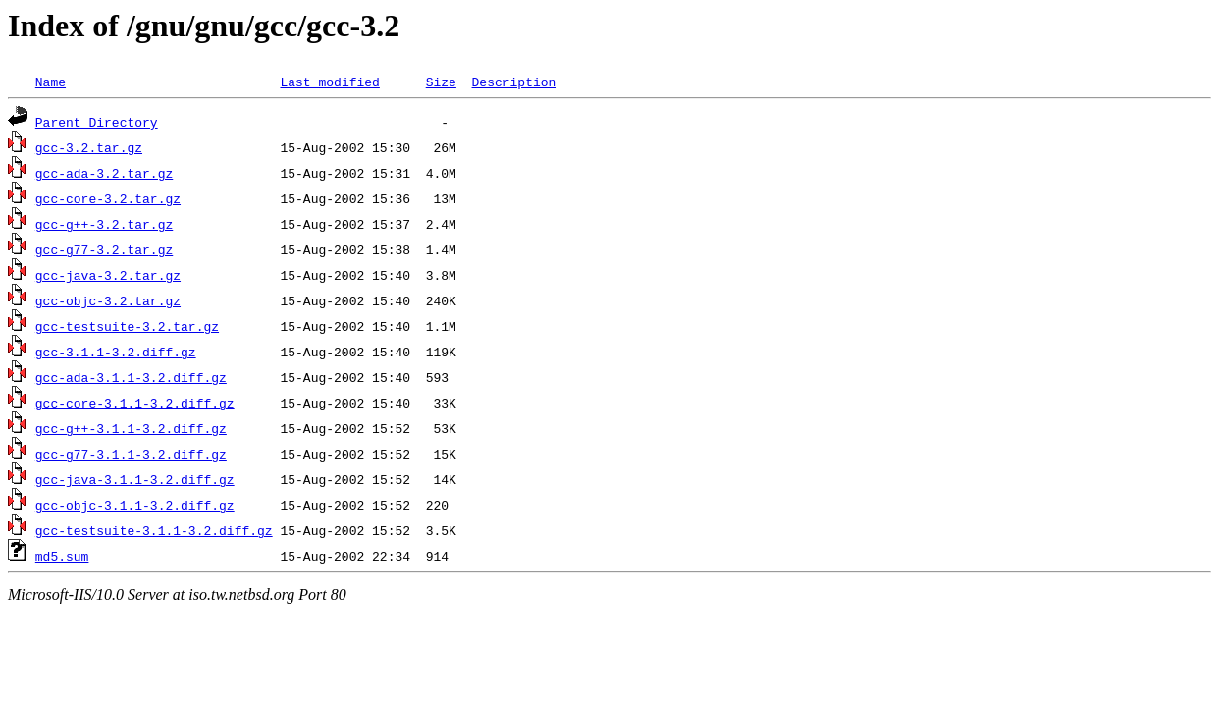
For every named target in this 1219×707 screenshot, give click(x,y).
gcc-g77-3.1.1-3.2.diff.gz (131, 453)
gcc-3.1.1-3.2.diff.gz (115, 351)
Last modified (329, 81)
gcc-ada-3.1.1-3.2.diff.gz (131, 377)
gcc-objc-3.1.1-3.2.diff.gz (135, 505)
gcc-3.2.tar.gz (88, 147)
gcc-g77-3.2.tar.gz (104, 249)
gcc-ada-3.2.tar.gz (104, 173)
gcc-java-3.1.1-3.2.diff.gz (135, 479)
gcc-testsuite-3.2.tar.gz (127, 326)
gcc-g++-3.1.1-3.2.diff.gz (131, 428)
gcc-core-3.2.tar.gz (108, 198)
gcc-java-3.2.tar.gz (108, 275)
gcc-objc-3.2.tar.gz (108, 300)
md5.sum (62, 556)
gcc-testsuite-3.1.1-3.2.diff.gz (154, 530)
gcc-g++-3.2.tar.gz (104, 224)
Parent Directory (96, 122)
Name (50, 81)
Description (513, 81)
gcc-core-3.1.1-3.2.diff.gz (135, 402)
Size (441, 81)
